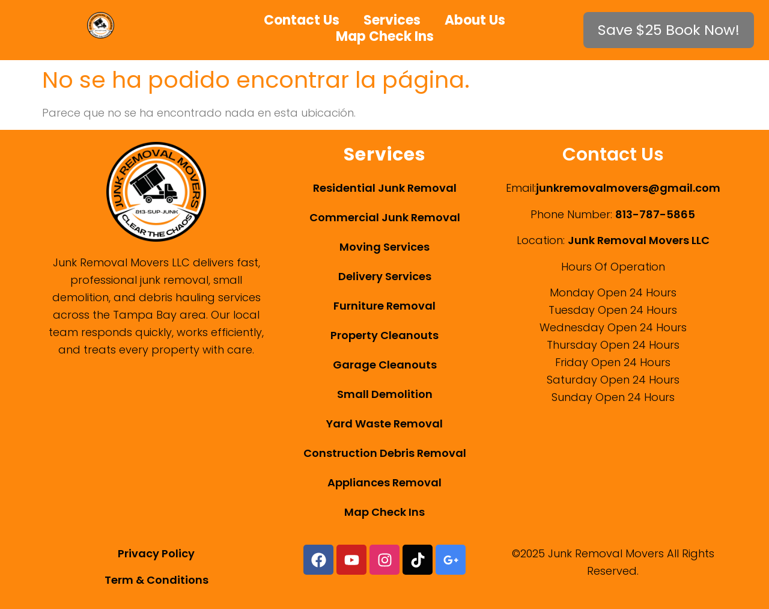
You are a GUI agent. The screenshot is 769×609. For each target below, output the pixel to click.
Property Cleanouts (384, 335)
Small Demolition (385, 394)
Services (392, 20)
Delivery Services (384, 276)
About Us (475, 20)
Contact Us (301, 20)
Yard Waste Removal (384, 423)
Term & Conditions (156, 579)
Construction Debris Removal (384, 453)
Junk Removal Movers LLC (639, 240)
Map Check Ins (385, 36)
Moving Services (384, 246)
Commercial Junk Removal (384, 217)
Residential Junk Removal (385, 187)
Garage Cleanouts (385, 364)
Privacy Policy (156, 553)
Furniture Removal (384, 305)
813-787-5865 (655, 214)
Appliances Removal (384, 482)
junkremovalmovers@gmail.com (628, 187)
